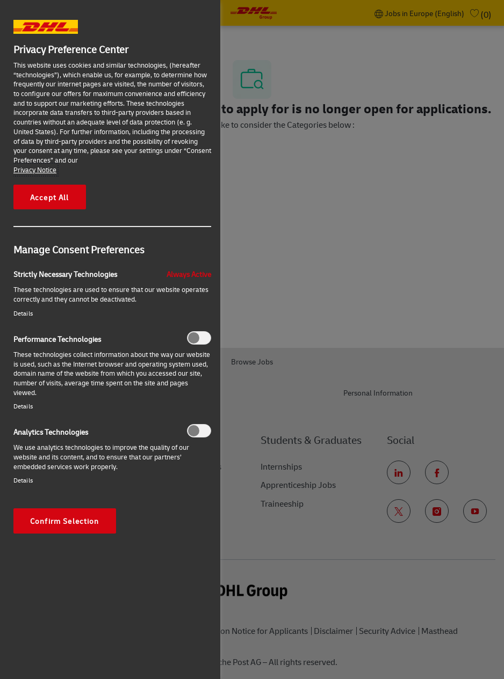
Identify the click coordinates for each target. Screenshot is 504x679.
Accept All (49, 197)
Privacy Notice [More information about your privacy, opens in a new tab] (34, 169)
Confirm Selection (64, 520)
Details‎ (23, 313)
